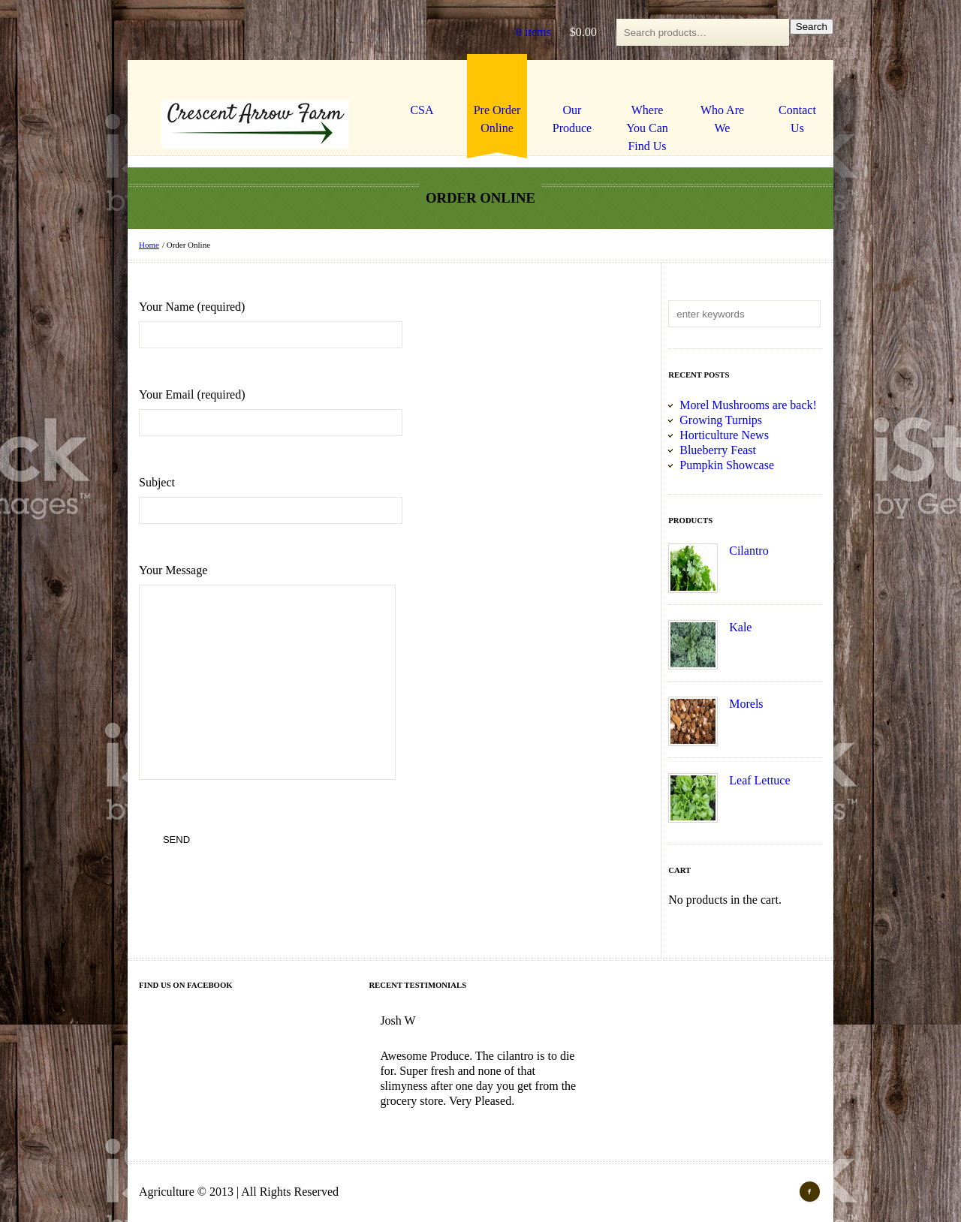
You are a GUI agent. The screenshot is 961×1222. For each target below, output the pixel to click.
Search (811, 26)
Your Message (282, 673)
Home (149, 244)
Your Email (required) (270, 412)
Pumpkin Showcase (726, 465)
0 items (533, 32)
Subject (270, 500)
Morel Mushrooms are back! (748, 405)
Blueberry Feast (717, 450)
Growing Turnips (720, 420)
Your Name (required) (270, 324)
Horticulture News (724, 435)
